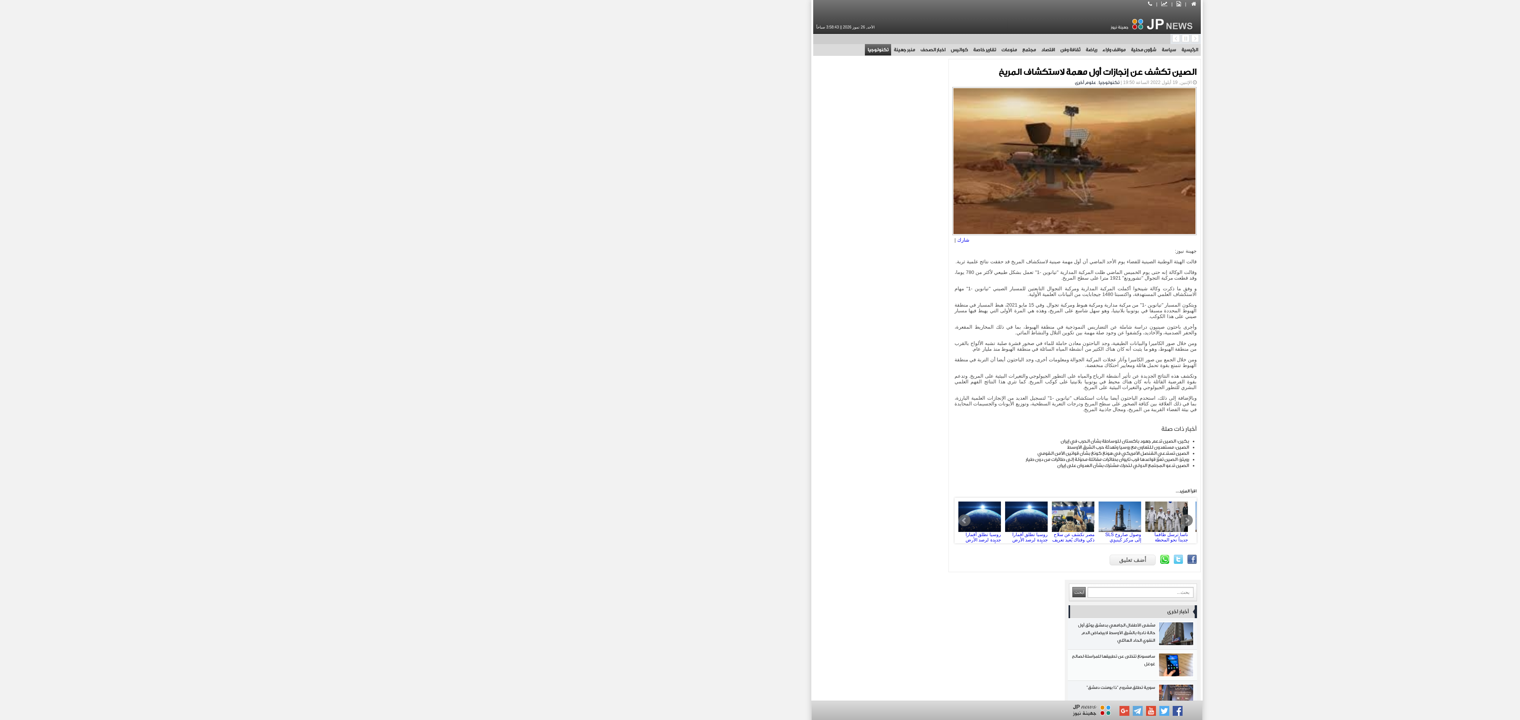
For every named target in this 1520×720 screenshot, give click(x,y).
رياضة (844, 49)
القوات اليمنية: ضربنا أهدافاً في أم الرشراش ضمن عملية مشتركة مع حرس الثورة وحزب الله (634, 404)
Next (940, 529)
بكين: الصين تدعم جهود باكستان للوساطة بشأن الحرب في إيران (878, 449)
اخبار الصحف (685, 49)
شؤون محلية (896, 49)
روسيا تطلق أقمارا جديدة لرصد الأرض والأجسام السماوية (784, 529)
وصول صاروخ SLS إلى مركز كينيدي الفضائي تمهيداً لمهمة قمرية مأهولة (878, 529)
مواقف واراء (867, 49)
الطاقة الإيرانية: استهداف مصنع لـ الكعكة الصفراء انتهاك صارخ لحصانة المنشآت (634, 435)
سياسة (922, 49)
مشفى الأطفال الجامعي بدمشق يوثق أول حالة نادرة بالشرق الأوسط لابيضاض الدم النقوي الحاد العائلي (634, 114)
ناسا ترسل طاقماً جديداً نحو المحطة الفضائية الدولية (924, 529)
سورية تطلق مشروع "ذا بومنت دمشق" (634, 177)
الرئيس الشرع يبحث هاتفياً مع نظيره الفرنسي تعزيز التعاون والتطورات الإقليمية (634, 498)
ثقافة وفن (823, 49)
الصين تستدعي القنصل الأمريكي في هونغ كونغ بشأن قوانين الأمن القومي (866, 461)
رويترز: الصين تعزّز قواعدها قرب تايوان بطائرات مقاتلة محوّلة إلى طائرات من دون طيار (860, 467)
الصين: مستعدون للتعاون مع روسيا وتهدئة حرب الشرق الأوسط (881, 455)
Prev (722, 529)
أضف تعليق (885, 568)
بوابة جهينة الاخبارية (867, 690)
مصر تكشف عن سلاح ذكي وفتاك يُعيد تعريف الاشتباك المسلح (831, 529)
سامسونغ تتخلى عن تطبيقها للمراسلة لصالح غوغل (634, 146)
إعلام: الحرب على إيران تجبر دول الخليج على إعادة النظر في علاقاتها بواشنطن (634, 467)
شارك (721, 237)
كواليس (712, 49)
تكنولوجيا (631, 49)
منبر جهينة (657, 49)
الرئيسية (942, 49)
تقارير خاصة (737, 49)
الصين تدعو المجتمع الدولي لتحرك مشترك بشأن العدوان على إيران (876, 473)
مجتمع (782, 49)
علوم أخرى (838, 82)
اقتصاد (801, 49)
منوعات (762, 49)
